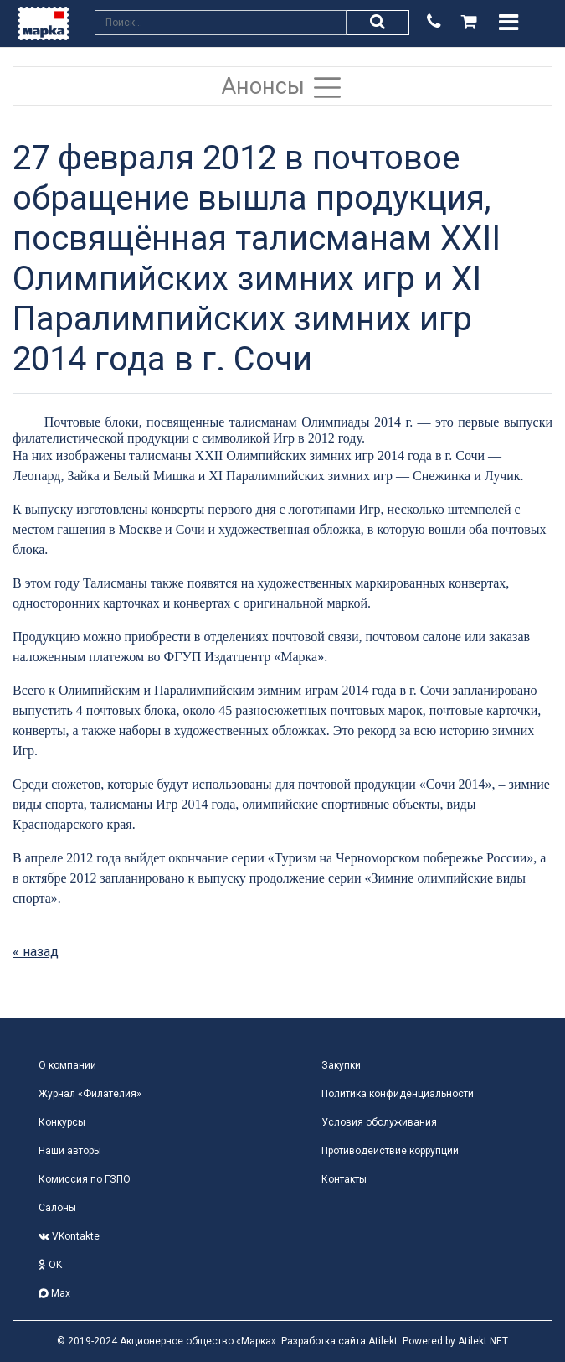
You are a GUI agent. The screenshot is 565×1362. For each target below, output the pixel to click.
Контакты (344, 1179)
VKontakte (69, 1236)
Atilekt (383, 1341)
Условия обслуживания (379, 1122)
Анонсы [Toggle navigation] (283, 87)
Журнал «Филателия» (90, 1094)
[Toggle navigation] (508, 23)
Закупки (341, 1065)
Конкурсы (62, 1122)
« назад (36, 952)
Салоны (57, 1208)
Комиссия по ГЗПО (85, 1179)
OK (50, 1265)
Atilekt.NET (483, 1341)
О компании (67, 1065)
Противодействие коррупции (390, 1151)
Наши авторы (70, 1151)
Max (54, 1293)
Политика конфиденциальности (397, 1094)
